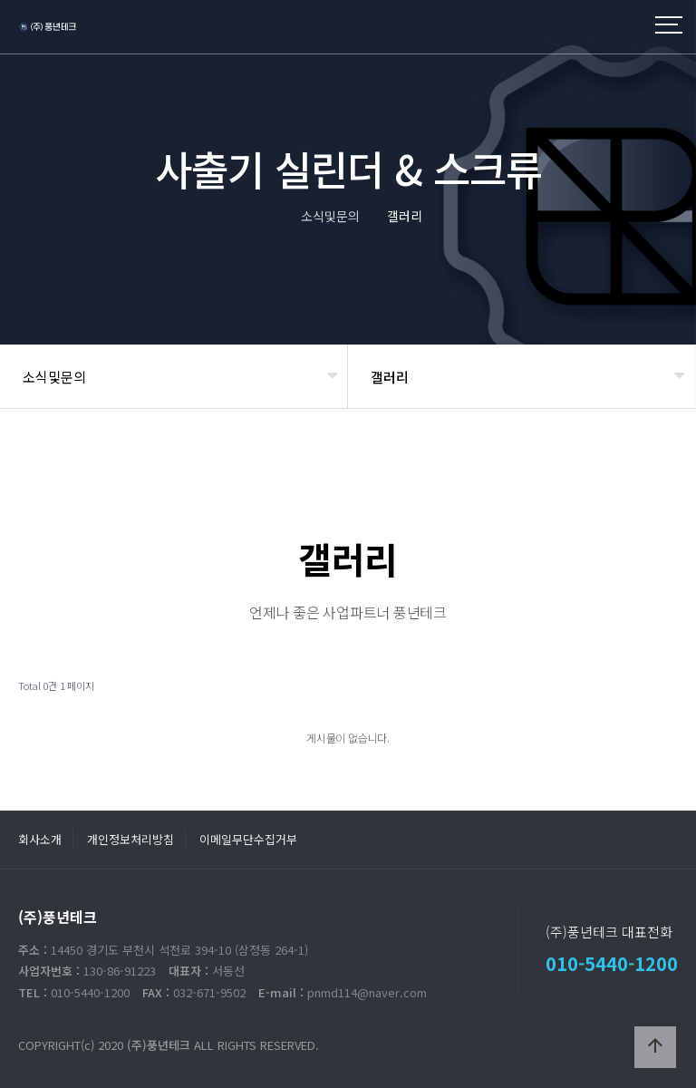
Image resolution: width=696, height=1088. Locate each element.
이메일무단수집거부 (248, 839)
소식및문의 (54, 376)
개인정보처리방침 (130, 839)
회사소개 (40, 839)
